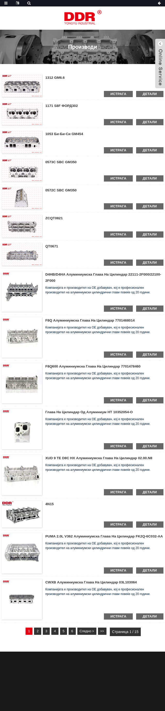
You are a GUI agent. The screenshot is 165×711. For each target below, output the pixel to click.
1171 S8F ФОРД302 (62, 106)
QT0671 (52, 246)
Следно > (93, 632)
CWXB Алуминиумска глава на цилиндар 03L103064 (92, 582)
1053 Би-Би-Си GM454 (64, 134)
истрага (118, 94)
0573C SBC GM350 (61, 162)
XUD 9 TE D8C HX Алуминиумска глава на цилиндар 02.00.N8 (100, 458)
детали (150, 94)
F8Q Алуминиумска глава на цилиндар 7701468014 (91, 320)
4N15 (49, 504)
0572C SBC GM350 (61, 190)
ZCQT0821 (54, 218)
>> (109, 632)
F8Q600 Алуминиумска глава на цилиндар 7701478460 (94, 366)
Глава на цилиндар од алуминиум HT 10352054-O (90, 412)
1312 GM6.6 (55, 77)
